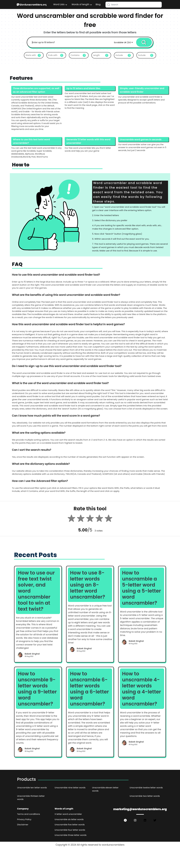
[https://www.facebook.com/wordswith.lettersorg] (125, 820)
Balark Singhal (32, 653)
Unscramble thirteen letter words (31, 797)
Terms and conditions (28, 814)
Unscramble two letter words (145, 795)
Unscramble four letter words (70, 829)
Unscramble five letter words (70, 824)
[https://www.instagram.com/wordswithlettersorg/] (135, 820)
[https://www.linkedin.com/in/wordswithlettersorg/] (145, 820)
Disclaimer (22, 824)
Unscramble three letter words (70, 835)
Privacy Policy (24, 819)
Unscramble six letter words (69, 819)
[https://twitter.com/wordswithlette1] (154, 820)
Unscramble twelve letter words (146, 787)
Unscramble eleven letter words (105, 789)
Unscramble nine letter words (70, 787)
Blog (98, 4)
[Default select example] (123, 42)
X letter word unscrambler (68, 814)
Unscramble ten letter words (32, 787)
